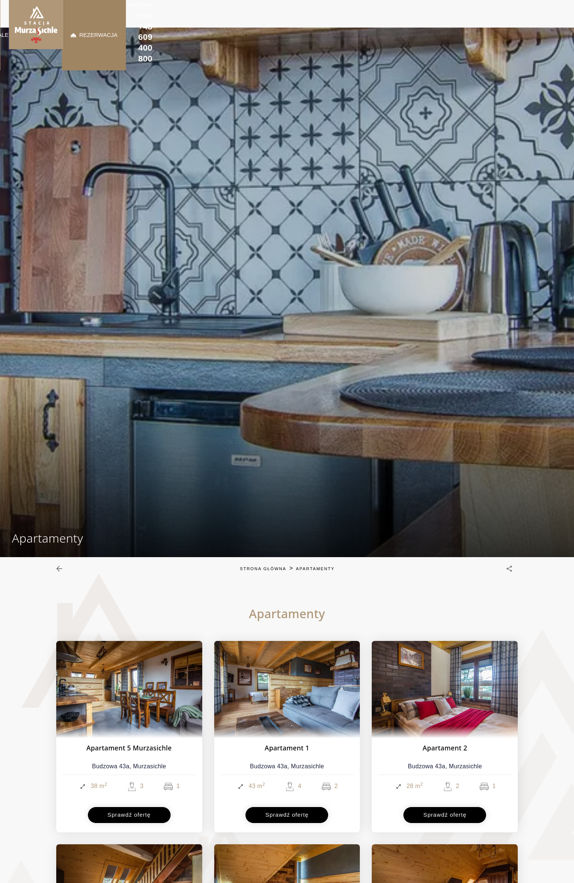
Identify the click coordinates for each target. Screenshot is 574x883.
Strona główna (263, 568)
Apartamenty (315, 568)
